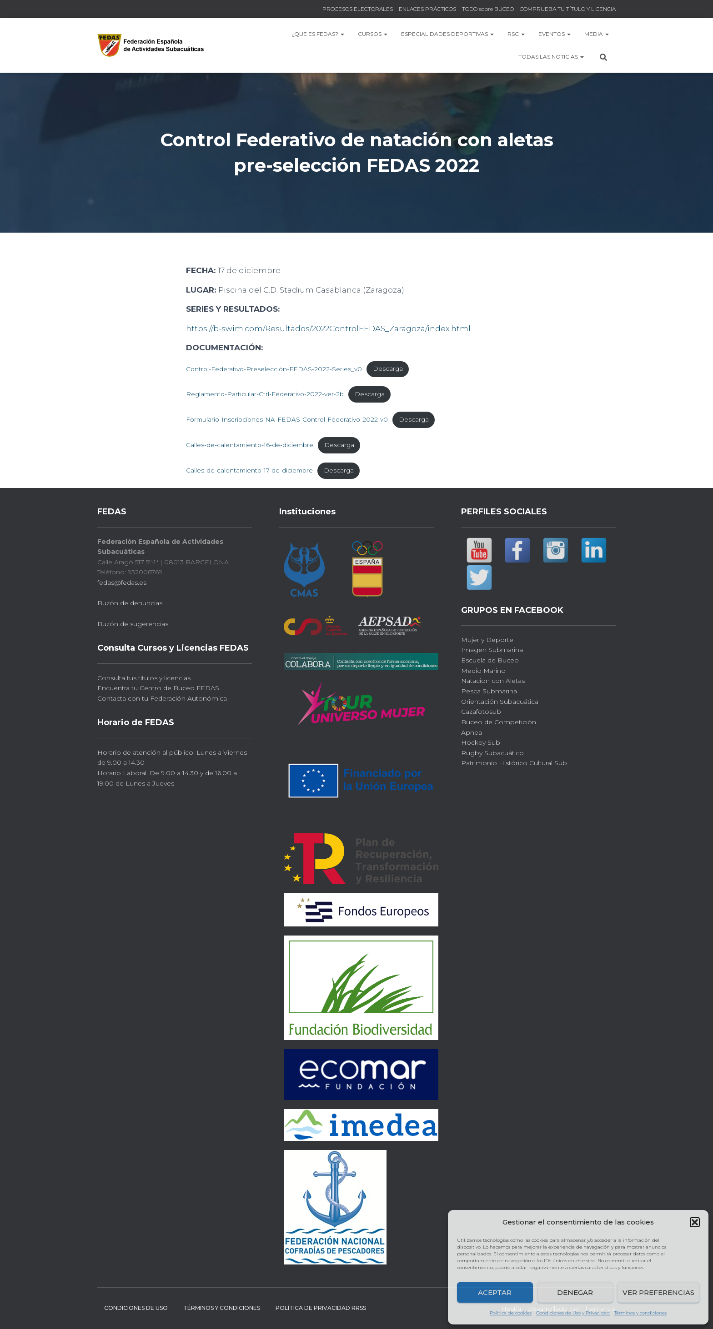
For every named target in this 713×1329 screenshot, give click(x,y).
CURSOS (372, 33)
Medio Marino (483, 671)
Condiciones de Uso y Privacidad (573, 1313)
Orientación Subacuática (499, 701)
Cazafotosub (481, 711)
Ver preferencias (658, 1292)
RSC (516, 33)
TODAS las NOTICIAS (551, 56)
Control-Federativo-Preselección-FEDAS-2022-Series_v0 (274, 368)
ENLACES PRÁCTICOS (427, 8)
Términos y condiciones (640, 1313)
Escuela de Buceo (490, 660)
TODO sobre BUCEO (488, 8)
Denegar (575, 1292)
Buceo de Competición (498, 722)
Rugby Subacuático (492, 753)
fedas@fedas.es (121, 582)
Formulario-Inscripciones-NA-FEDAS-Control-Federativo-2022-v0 (287, 419)
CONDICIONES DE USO (136, 1307)
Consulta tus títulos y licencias (144, 678)
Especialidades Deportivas (447, 33)
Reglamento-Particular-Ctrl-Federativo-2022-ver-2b (265, 394)
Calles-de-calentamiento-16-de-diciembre (249, 444)
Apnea (471, 732)
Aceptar (495, 1292)
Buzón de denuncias (129, 603)
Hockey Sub (480, 742)
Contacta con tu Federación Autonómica (162, 698)
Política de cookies (511, 1313)
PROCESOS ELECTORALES (357, 8)
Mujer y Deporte (487, 640)
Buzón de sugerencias (132, 624)
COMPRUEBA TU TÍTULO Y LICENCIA (568, 8)
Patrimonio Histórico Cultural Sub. (514, 763)
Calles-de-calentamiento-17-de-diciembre (249, 470)
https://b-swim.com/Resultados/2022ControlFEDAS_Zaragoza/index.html (328, 328)
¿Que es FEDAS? (317, 33)
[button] (694, 1222)
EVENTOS (554, 33)
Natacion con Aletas (493, 681)
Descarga (388, 368)
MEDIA (596, 33)
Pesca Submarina (489, 691)
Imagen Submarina (492, 650)
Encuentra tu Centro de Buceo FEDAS (158, 688)
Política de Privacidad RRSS (321, 1307)
